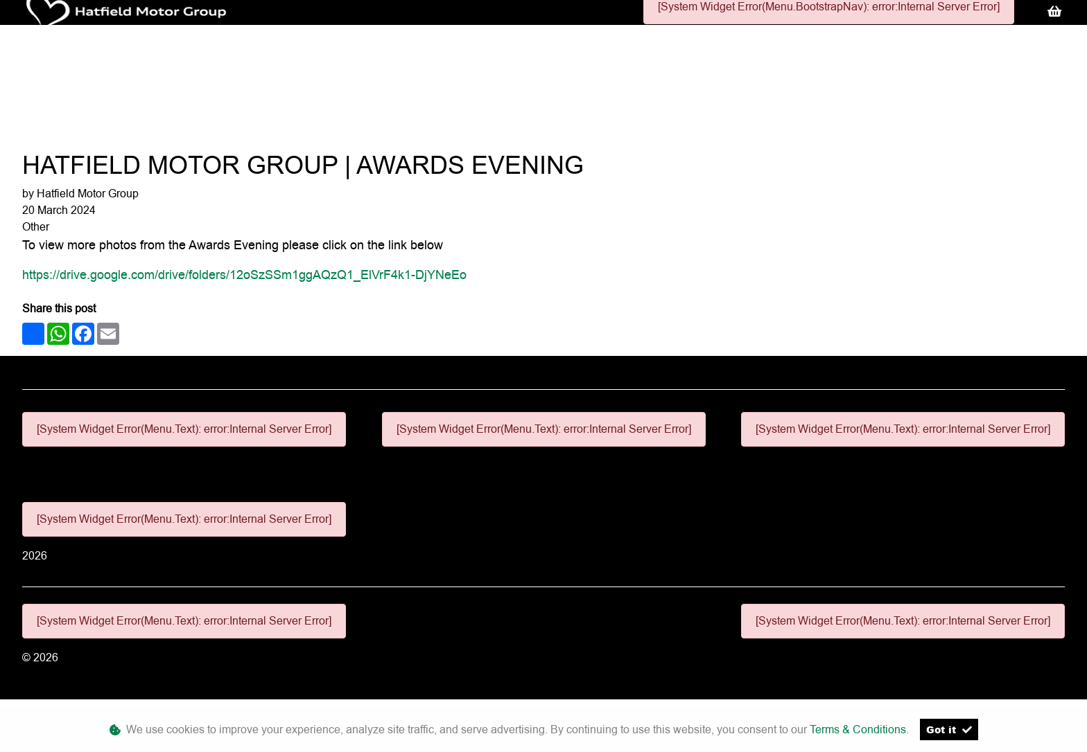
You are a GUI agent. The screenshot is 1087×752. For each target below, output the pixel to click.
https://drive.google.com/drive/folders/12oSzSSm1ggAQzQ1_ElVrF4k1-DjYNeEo (244, 274)
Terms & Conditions (858, 729)
